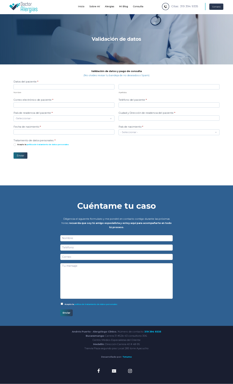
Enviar (20, 155)
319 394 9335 (152, 331)
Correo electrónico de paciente (33, 99)
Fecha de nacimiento (27, 126)
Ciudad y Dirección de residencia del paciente (147, 112)
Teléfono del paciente (133, 99)
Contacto (216, 6)
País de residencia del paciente (33, 112)
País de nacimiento (131, 126)
